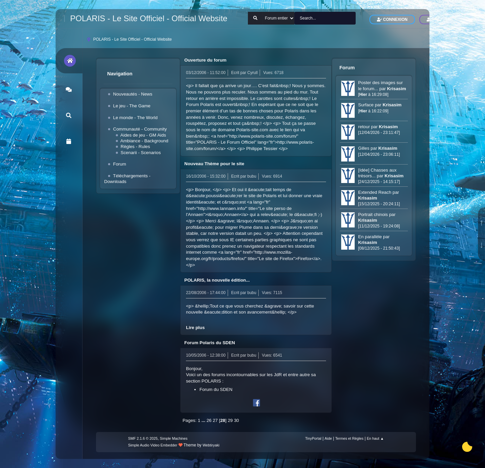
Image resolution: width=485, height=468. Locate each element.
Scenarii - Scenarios (141, 152)
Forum (119, 164)
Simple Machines (174, 438)
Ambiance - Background (144, 140)
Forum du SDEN (215, 389)
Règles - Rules (135, 146)
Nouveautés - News (132, 94)
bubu (251, 176)
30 (236, 420)
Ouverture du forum (205, 60)
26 (209, 420)
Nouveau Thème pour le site (214, 163)
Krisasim (396, 88)
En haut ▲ (375, 438)
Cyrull (252, 72)
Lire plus (195, 327)
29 (230, 420)
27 (215, 420)
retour (364, 126)
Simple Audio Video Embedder (152, 445)
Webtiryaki (210, 445)
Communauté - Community (140, 129)
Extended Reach (374, 192)
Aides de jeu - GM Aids (143, 135)
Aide (328, 438)
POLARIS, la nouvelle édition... (217, 280)
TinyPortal (313, 438)
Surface (366, 104)
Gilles (363, 148)
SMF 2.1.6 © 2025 (143, 438)
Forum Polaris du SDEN (209, 342)
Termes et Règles (349, 438)
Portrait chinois (373, 214)
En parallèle (370, 236)
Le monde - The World (135, 117)
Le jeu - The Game (132, 105)
